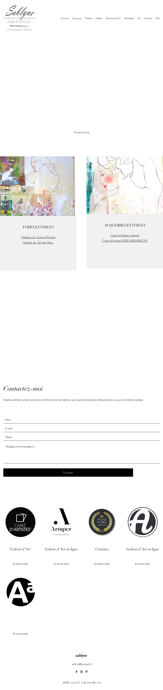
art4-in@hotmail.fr (82, 664)
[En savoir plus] (81, 132)
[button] (20, 633)
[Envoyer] (68, 472)
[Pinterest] (86, 671)
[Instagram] (81, 671)
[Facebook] (76, 671)
